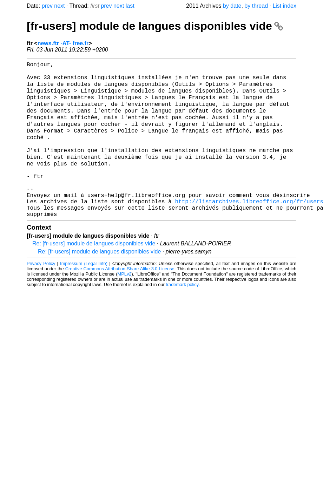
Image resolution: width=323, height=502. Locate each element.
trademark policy (182, 313)
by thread (256, 6)
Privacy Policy (41, 292)
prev (47, 6)
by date (232, 6)
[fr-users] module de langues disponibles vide (155, 26)
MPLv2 (125, 303)
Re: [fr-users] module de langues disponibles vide (93, 273)
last (130, 6)
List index (284, 6)
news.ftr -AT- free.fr (63, 43)
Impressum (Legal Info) (83, 292)
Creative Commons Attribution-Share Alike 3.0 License (119, 297)
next (59, 6)
